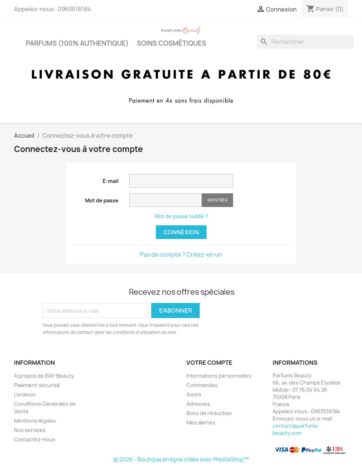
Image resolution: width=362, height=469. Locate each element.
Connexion (181, 232)
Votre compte (209, 363)
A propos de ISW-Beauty (44, 375)
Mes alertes (200, 422)
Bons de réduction (209, 413)
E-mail (111, 181)
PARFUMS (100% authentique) (77, 43)
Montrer (217, 200)
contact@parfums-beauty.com (296, 429)
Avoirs (193, 394)
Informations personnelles (218, 375)
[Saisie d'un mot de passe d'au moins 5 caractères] (165, 200)
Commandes (202, 385)
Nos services (30, 430)
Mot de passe (102, 200)
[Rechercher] (305, 42)
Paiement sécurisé (37, 385)
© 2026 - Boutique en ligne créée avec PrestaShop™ (181, 459)
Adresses (198, 403)
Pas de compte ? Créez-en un (181, 254)
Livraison (25, 394)
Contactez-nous (34, 439)
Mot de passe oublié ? (181, 216)
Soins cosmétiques (171, 43)
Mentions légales (35, 420)
